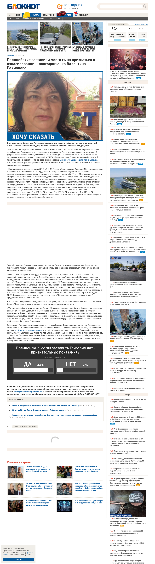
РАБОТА (30, 15)
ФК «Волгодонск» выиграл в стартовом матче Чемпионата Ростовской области (127, 431)
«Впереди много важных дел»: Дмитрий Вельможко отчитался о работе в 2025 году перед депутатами (128, 360)
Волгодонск (23, 426)
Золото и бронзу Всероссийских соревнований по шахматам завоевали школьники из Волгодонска (126, 409)
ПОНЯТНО (18, 559)
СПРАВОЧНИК (48, 15)
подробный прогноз (141, 24)
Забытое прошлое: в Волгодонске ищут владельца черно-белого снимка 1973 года (126, 217)
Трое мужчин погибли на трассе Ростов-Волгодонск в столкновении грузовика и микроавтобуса (54, 415)
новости (15, 426)
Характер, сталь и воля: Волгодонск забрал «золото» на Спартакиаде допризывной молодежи (127, 239)
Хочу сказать (33, 426)
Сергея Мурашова (68, 160)
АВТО (64, 15)
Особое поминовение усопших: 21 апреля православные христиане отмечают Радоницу (126, 533)
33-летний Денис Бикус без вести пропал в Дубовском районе (39, 410)
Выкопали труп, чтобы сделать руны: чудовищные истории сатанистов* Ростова (127, 122)
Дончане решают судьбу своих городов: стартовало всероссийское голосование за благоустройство (125, 294)
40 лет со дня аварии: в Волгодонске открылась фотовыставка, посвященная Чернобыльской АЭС (128, 380)
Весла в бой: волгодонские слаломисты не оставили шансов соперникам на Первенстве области (125, 141)
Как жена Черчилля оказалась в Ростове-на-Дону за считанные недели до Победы (127, 151)
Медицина (81, 14)
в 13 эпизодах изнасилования (28, 330)
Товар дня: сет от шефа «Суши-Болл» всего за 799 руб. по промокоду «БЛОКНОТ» (128, 370)
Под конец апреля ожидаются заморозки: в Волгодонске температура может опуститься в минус (126, 553)
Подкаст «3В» (54, 18)
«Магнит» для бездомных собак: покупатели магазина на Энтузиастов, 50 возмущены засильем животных (127, 461)
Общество (10, 55)
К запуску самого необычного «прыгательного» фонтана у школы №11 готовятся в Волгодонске (127, 543)
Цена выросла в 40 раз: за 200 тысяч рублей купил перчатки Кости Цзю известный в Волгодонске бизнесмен (128, 419)
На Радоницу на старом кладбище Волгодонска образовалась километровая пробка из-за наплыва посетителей (128, 249)
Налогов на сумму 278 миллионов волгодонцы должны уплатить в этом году (45, 405)
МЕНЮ (17, 15)
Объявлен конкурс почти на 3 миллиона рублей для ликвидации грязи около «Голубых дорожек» (127, 207)
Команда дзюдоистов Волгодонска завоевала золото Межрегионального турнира (127, 89)
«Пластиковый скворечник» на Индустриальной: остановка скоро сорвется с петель (125, 131)
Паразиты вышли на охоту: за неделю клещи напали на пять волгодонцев (125, 471)
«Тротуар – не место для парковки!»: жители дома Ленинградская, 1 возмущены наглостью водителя (127, 161)
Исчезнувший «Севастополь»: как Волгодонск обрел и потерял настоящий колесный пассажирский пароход (127, 198)
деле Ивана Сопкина (88, 160)
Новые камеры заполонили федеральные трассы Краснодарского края (126, 284)
